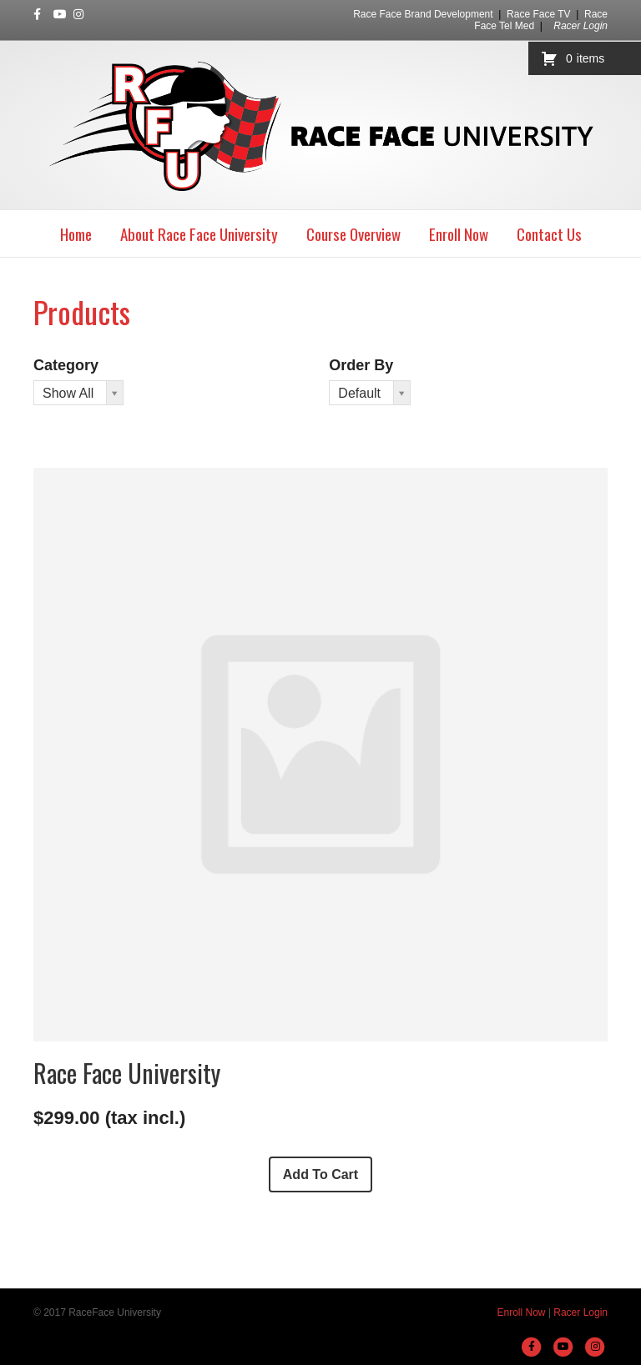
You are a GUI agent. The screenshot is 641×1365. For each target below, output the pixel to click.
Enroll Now (458, 233)
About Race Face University (199, 233)
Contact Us (549, 233)
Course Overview (353, 233)
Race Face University (126, 1072)
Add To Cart (320, 1174)
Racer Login (580, 26)
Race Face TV (538, 14)
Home (76, 233)
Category (65, 365)
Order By (361, 365)
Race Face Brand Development (422, 14)
